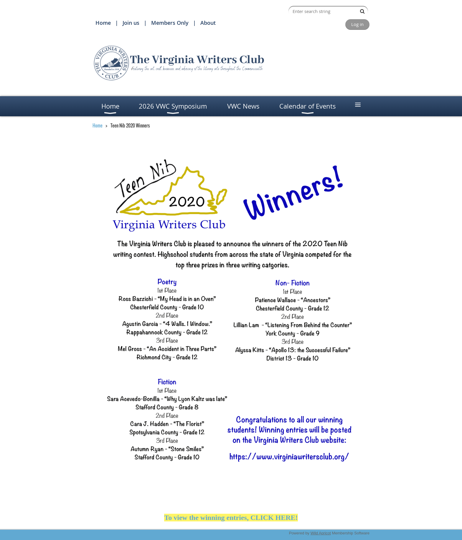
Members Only (170, 22)
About (208, 22)
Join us (131, 22)
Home (103, 22)
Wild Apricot (321, 533)
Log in (357, 24)
